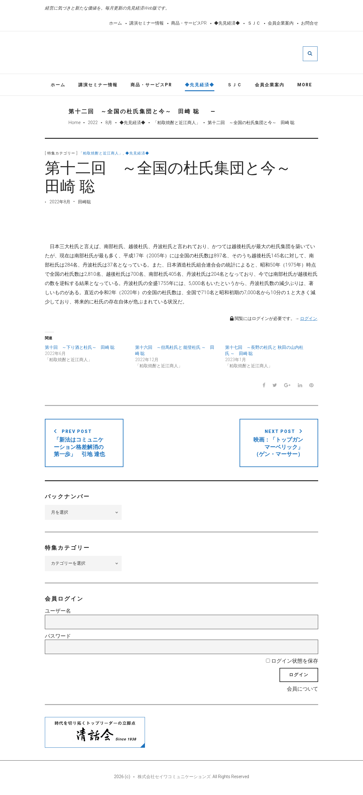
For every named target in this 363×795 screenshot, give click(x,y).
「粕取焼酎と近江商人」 (176, 123)
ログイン (308, 319)
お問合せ (309, 23)
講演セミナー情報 (146, 23)
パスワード (58, 636)
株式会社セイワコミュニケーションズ (174, 777)
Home (74, 123)
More (304, 85)
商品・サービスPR (189, 23)
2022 (93, 123)
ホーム (115, 23)
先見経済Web (196, 53)
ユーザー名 (58, 612)
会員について (302, 690)
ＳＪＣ (254, 23)
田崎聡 (84, 202)
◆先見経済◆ (227, 23)
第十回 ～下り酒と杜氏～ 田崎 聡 (80, 348)
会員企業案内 (281, 23)
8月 (108, 123)
